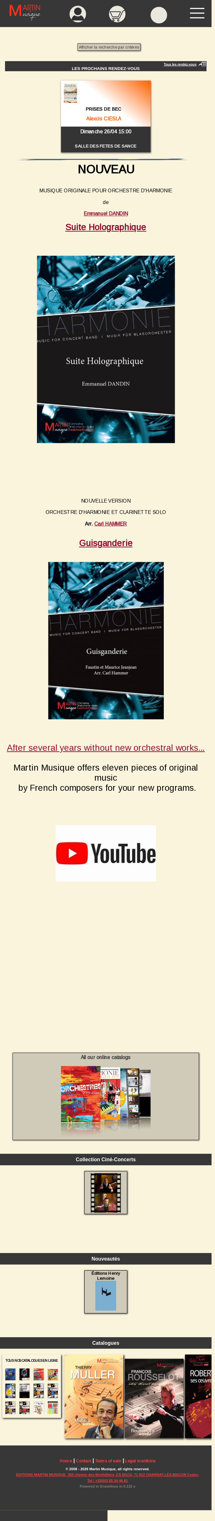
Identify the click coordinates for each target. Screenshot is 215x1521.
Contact (83, 1461)
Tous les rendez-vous (180, 64)
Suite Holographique (105, 227)
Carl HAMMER (110, 524)
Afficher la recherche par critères (109, 47)
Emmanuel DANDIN (106, 213)
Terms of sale (108, 1461)
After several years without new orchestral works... (106, 747)
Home (66, 1461)
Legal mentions (140, 1461)
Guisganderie (106, 543)
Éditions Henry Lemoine (105, 1290)
